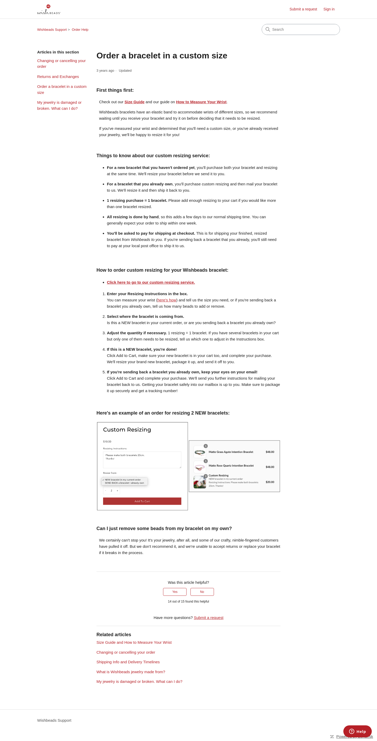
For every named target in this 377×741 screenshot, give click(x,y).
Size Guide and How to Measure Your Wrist (134, 642)
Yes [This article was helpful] (175, 592)
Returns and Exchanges (58, 76)
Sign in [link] (329, 9)
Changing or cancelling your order (61, 63)
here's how (166, 300)
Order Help (80, 30)
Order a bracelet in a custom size (62, 89)
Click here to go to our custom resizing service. (151, 282)
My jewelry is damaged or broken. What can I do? (59, 105)
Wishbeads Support (52, 30)
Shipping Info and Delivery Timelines (128, 662)
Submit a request (303, 9)
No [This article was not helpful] (202, 592)
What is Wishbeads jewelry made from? (131, 672)
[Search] (301, 29)
